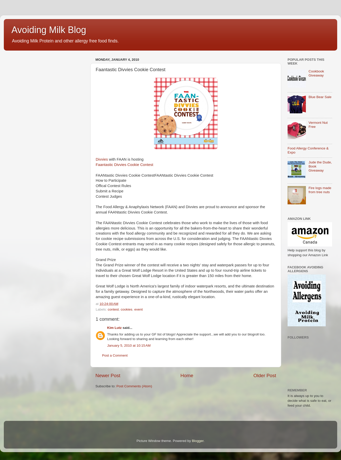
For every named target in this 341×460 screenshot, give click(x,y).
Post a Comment (115, 355)
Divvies (102, 159)
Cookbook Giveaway (316, 73)
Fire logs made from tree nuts (319, 190)
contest (113, 309)
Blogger (198, 441)
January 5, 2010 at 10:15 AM (129, 345)
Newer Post (107, 375)
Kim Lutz (114, 328)
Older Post (264, 375)
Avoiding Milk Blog (48, 30)
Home (186, 375)
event (138, 309)
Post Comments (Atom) (134, 386)
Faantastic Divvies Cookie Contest (124, 165)
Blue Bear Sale (319, 97)
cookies (126, 309)
